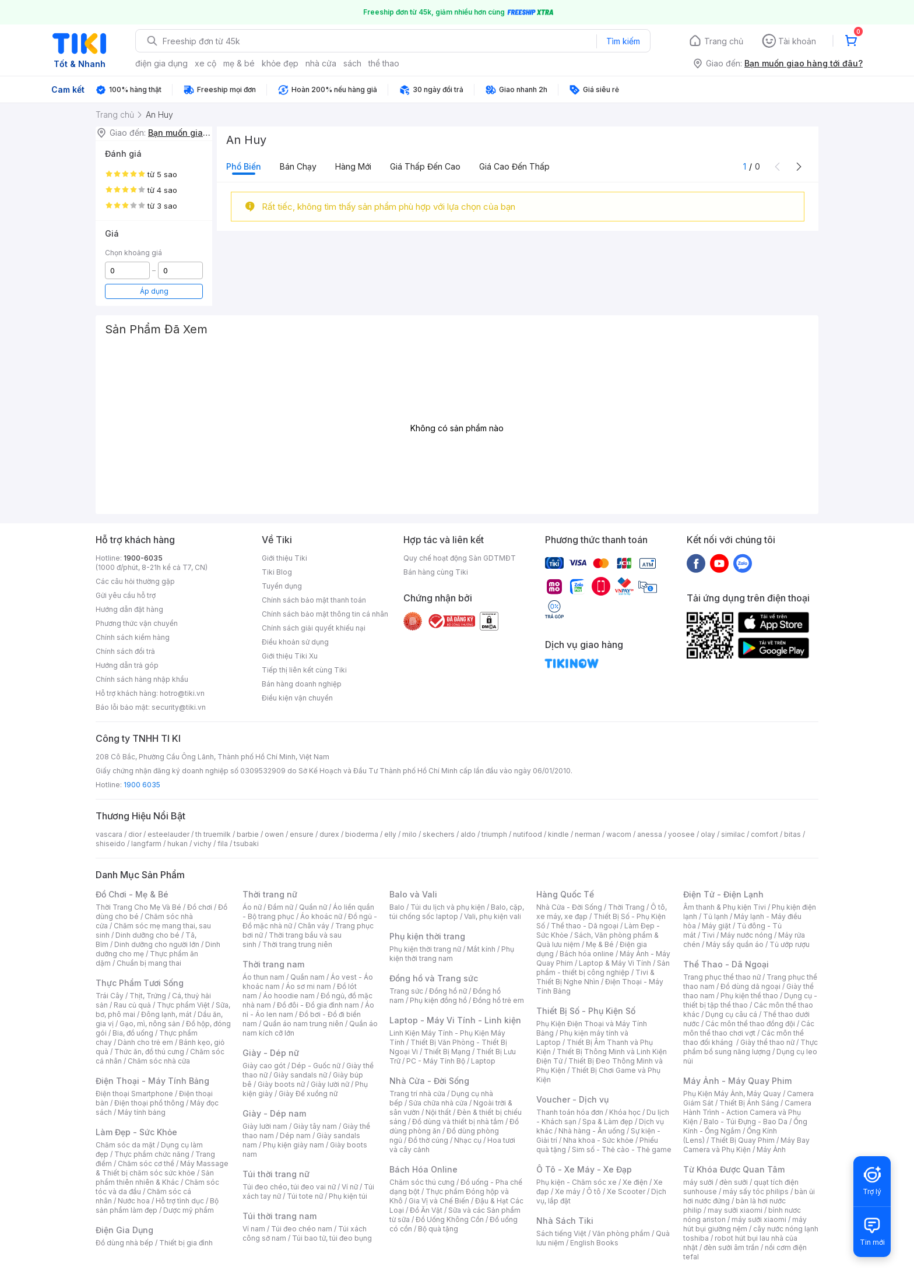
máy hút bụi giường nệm (745, 1224)
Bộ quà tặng (438, 1228)
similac (733, 834)
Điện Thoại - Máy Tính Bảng (152, 1081)
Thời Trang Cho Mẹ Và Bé (138, 907)
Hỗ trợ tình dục (180, 1200)
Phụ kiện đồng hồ (438, 1000)
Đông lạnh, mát (166, 1014)
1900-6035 (143, 558)
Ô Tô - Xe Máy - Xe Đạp (584, 1169)
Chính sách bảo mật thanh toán (314, 600)
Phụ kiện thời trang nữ (425, 949)
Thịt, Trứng (147, 995)
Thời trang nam (273, 964)
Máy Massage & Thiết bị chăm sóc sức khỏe (162, 1168)
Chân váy (313, 925)
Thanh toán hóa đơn (569, 1112)
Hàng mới (353, 166)
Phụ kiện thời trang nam (451, 954)
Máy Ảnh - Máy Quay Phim (737, 1081)
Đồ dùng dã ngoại (750, 986)
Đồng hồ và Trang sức (433, 978)
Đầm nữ (280, 907)
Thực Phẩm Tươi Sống (140, 983)
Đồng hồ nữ (448, 991)
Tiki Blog (277, 572)
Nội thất (438, 1112)
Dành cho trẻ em (145, 1042)
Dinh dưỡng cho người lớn (156, 944)
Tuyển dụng (282, 586)
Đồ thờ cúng (428, 1140)
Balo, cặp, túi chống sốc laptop (456, 912)
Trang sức (406, 991)
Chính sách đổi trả (125, 651)
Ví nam (253, 1228)
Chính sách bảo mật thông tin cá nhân (325, 614)
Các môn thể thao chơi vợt (748, 1028)
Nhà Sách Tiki (564, 1221)
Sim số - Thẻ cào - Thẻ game (622, 1149)
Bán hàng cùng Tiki (435, 572)
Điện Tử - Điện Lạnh (723, 894)
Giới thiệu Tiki (284, 558)
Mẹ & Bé (600, 944)
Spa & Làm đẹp (607, 1121)
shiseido (110, 843)
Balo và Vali (413, 894)
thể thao (383, 63)
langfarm (146, 843)
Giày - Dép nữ (270, 1053)
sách (352, 63)
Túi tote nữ (305, 1196)
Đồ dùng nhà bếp (124, 1242)
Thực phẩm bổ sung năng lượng (750, 1047)
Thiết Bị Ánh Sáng (749, 1103)
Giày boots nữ (281, 1084)
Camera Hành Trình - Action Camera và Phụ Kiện (747, 1112)
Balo (397, 907)
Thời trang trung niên (297, 944)
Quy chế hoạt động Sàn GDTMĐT (459, 558)
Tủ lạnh (715, 916)
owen (274, 834)
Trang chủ (723, 41)
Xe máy (568, 1191)
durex (329, 834)
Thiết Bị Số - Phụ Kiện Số (585, 1011)
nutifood (527, 834)
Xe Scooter (626, 1191)
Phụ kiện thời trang (427, 936)
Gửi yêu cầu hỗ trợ (126, 595)
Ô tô (593, 1191)
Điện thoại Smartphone (134, 1093)
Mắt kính (481, 949)
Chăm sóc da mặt (125, 1144)
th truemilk (213, 834)
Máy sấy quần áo (735, 944)
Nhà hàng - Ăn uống (591, 1130)
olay (708, 834)
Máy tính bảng (142, 1112)
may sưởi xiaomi (735, 1210)
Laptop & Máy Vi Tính (615, 963)
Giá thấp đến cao (425, 166)
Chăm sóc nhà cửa (159, 1061)
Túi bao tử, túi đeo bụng (332, 1238)
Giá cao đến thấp (514, 166)
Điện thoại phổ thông (149, 1103)
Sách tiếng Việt (561, 1233)
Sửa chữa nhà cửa (438, 1103)
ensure (302, 834)
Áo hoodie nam (289, 995)
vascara (109, 834)
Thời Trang (626, 907)
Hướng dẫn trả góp (127, 665)
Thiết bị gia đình (186, 1242)
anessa (649, 834)
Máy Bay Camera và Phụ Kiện (746, 1145)
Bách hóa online (587, 953)
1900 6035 (142, 784)
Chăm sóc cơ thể (146, 1163)
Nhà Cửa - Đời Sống (429, 1081)
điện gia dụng (161, 63)
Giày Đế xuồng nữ (308, 1093)
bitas (792, 834)
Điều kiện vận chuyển (297, 697)
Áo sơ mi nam (308, 986)
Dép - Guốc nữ (315, 1065)
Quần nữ (313, 907)
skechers (439, 834)
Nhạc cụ (467, 1140)
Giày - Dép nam (274, 1113)
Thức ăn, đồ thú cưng (149, 1051)
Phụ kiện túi (348, 1196)
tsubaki (246, 843)
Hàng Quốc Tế (565, 894)
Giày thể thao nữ (767, 1042)
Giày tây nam (315, 1126)
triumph (494, 834)
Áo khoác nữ (321, 916)
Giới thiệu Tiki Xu (290, 656)
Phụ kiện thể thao (749, 995)
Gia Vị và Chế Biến (439, 1200)
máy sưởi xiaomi (759, 1219)
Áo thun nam (263, 977)
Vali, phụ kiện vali (492, 916)
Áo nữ (252, 907)
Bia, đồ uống (133, 1033)
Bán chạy (298, 166)
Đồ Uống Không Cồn (450, 1219)
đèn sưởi (733, 1182)
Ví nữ (350, 1186)
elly (390, 834)
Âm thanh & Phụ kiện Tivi (724, 907)
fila (222, 843)
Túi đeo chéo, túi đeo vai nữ (289, 1186)
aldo (468, 834)
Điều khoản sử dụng (295, 642)
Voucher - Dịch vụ (572, 1099)
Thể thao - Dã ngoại (584, 925)
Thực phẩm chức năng (151, 1154)
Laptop (483, 1061)
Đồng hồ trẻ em (498, 1000)
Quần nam (307, 977)
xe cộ (205, 63)
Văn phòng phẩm (621, 1233)
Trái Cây (110, 995)
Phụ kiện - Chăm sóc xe (576, 1182)
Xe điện (635, 1182)
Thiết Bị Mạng (447, 1051)
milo (409, 834)
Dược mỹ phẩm (188, 1210)
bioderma (361, 834)
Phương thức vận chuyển (137, 623)
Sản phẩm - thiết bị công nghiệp (603, 968)
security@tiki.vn (179, 707)
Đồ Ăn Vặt (426, 1210)
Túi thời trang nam (279, 1216)
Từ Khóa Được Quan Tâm (734, 1169)
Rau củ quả (132, 1005)
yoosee (681, 834)
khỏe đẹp (280, 63)
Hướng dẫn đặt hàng (129, 609)
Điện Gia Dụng (124, 1230)
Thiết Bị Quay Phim (743, 1140)
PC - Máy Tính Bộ (435, 1061)
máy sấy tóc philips (756, 1191)
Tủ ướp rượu (789, 944)
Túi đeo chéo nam (301, 1228)
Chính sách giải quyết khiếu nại (313, 628)
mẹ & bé (239, 63)
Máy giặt (716, 925)
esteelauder (168, 834)
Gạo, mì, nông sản (149, 1023)
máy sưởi (698, 1182)
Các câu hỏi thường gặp (135, 581)
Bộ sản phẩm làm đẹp (157, 1205)
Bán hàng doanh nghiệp (302, 683)
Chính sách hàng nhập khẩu (142, 679)
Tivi (708, 935)
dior (135, 834)
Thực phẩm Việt (183, 1005)
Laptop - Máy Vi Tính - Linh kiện (455, 1020)
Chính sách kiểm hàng (133, 637)
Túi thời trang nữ (276, 1174)
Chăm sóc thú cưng (422, 1182)
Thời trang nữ (269, 894)
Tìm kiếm (623, 41)
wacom (618, 834)
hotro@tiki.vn (182, 693)
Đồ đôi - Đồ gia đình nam (318, 1005)
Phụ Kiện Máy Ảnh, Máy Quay (732, 1093)
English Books (594, 1242)
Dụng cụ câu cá (731, 1014)
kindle (558, 834)
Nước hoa (134, 1200)
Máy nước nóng (746, 935)
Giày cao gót (264, 1065)
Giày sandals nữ (300, 1075)
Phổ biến (243, 166)
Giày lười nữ (330, 1084)
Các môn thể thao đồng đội (750, 1023)
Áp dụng (154, 291)
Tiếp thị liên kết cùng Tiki (304, 670)
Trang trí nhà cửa (417, 1093)
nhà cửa (320, 63)
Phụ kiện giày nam (293, 1144)
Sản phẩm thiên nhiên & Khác (155, 1177)
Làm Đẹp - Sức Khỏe (136, 1132)
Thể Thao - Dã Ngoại (726, 964)
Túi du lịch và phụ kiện (447, 907)
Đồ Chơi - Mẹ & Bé (132, 894)
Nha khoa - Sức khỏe (598, 1140)
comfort (764, 834)
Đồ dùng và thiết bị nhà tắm (458, 1121)
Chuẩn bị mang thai (149, 963)
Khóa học (625, 1112)
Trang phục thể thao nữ (722, 977)
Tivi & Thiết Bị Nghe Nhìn (595, 977)
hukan (177, 843)
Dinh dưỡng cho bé (147, 935)
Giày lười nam (264, 1126)
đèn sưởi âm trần (731, 1247)
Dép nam (295, 1135)
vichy (203, 843)
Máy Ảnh (771, 1149)
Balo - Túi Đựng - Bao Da (746, 1121)
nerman (587, 834)
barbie (248, 834)
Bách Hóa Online (423, 1169)
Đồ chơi (199, 907)
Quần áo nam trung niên (303, 1023)
